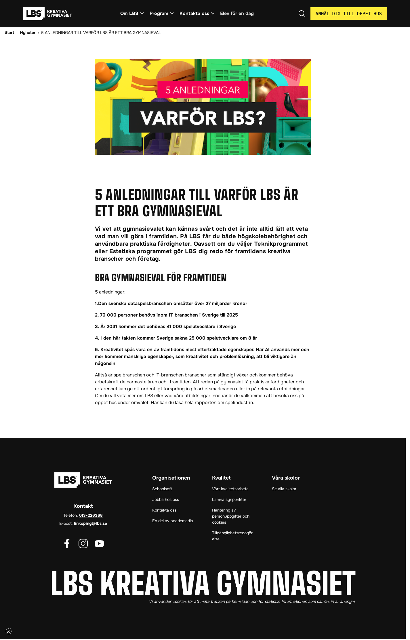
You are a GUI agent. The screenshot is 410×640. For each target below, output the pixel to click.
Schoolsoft (162, 489)
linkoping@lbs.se (90, 524)
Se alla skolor (284, 489)
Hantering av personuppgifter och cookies (230, 516)
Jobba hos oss (165, 500)
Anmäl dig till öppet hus (349, 14)
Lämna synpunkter (229, 500)
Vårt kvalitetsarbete (230, 489)
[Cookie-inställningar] (8, 631)
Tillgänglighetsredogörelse (232, 536)
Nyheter (27, 32)
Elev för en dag (238, 14)
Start (9, 32)
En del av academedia (172, 521)
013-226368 (91, 515)
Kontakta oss (164, 510)
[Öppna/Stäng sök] (301, 13)
